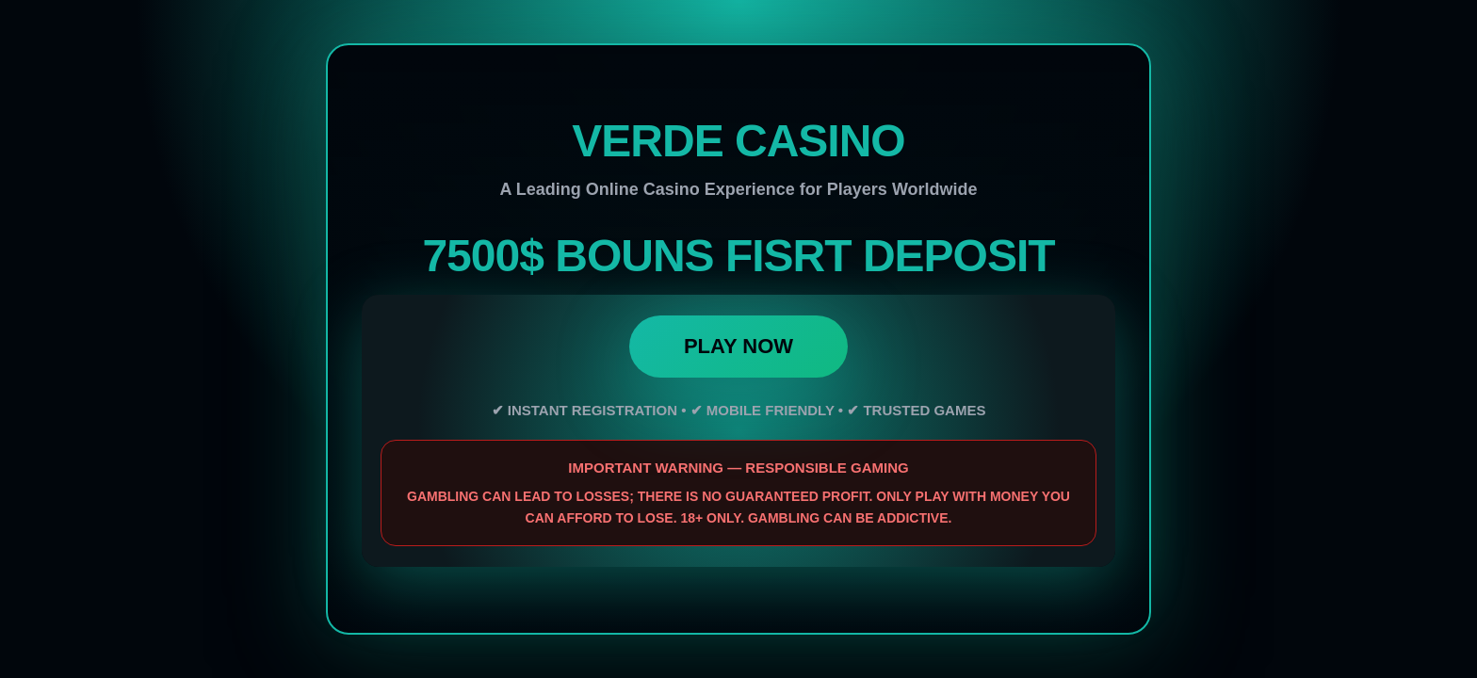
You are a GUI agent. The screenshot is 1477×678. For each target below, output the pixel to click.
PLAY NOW (738, 346)
